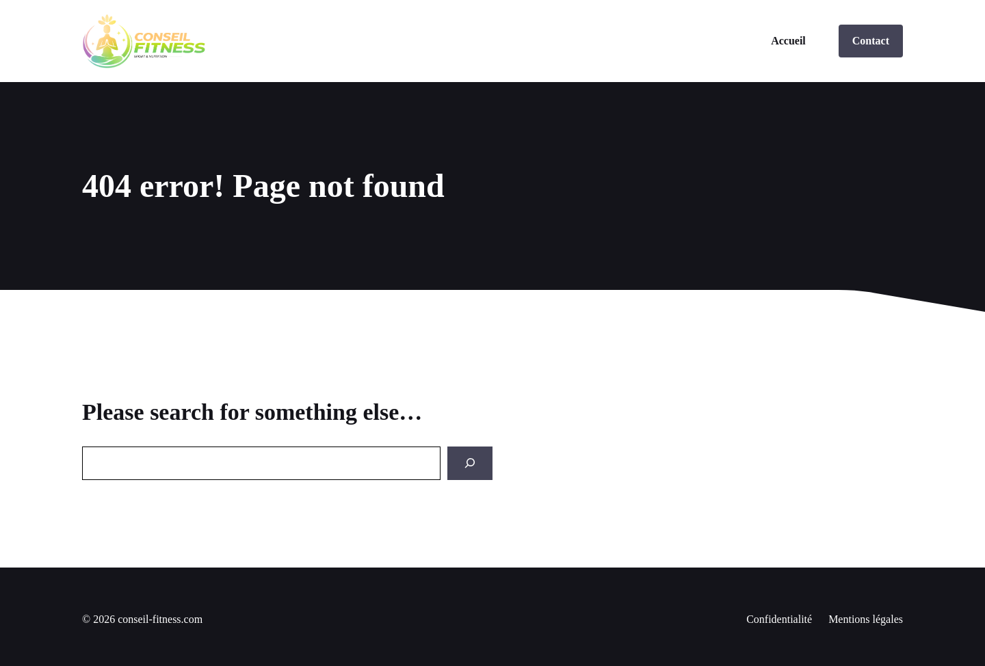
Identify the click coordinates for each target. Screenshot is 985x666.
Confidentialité (779, 619)
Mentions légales (865, 619)
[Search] (469, 463)
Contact (870, 40)
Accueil (788, 40)
